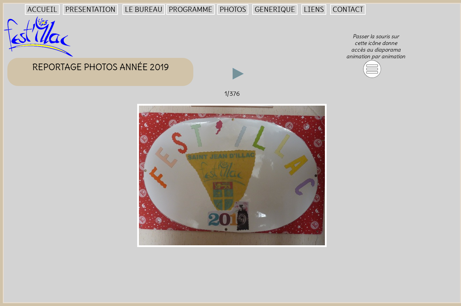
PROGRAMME (190, 9)
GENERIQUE (275, 9)
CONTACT (348, 9)
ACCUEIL (42, 9)
